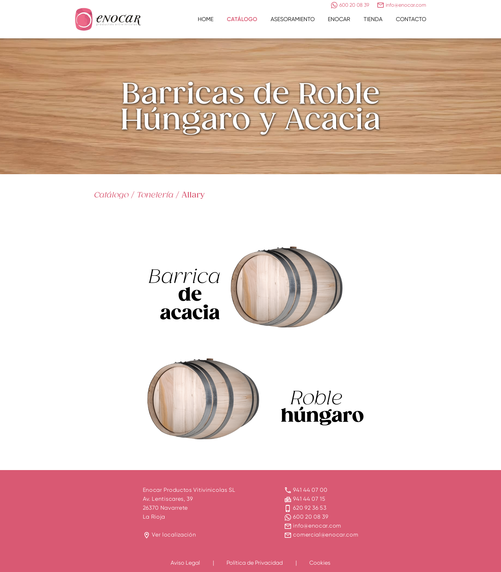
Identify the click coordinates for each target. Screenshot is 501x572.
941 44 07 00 (310, 489)
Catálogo (242, 19)
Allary (193, 194)
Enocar (339, 19)
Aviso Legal (185, 562)
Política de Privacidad (255, 562)
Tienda (373, 19)
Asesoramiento (293, 19)
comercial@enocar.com (325, 534)
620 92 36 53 (309, 507)
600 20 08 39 (310, 516)
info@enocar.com (317, 525)
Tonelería (155, 194)
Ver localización (174, 534)
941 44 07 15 (309, 498)
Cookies (319, 562)
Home (205, 19)
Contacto (411, 19)
